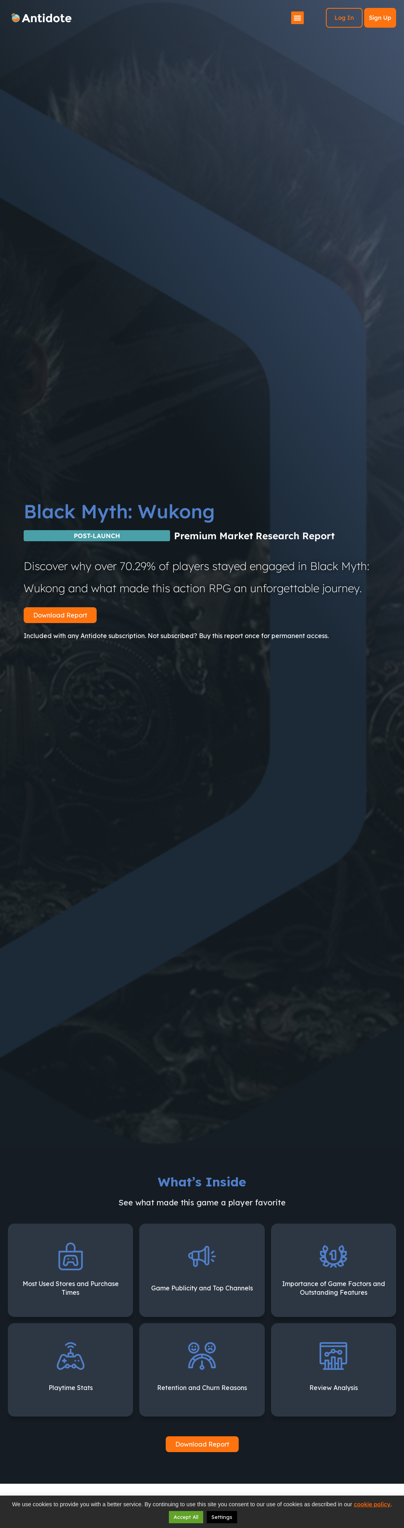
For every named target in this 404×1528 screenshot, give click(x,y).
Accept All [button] (186, 1517)
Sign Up (380, 17)
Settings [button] (221, 1517)
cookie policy (372, 1504)
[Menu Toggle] (297, 17)
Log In (344, 17)
